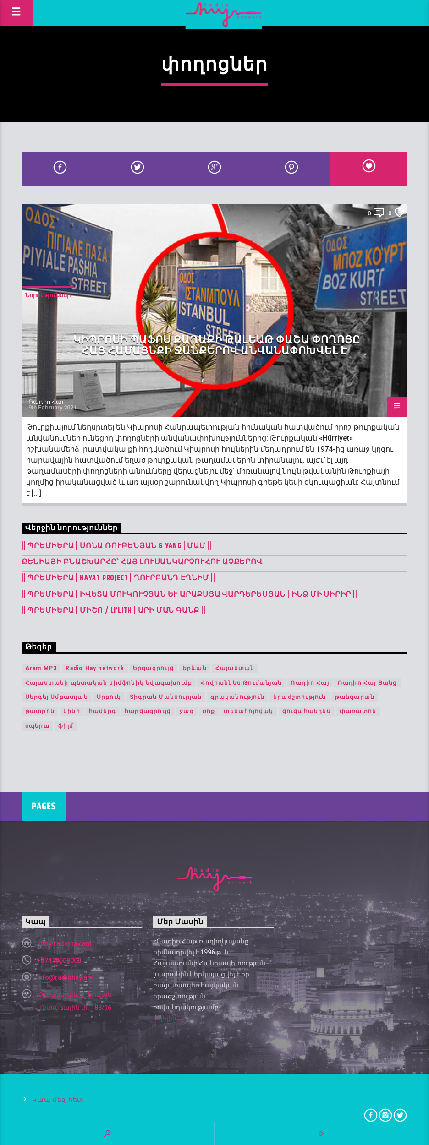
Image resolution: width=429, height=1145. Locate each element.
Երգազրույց (153, 668)
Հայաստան (235, 668)
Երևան (194, 668)
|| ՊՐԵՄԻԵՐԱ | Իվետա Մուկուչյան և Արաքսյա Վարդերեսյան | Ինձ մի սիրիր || (190, 594)
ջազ (187, 711)
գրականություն (237, 697)
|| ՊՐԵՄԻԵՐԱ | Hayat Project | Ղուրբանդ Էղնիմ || (118, 578)
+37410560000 (59, 960)
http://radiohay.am (64, 943)
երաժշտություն (299, 697)
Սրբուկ (109, 697)
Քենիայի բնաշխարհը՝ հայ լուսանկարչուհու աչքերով (142, 562)
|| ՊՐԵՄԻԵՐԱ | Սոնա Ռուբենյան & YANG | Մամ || (117, 546)
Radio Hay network (95, 668)
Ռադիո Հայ (46, 401)
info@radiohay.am (65, 977)
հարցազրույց (148, 711)
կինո (71, 711)
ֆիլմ (66, 726)
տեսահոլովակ (248, 711)
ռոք (209, 711)
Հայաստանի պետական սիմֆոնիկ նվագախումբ (108, 683)
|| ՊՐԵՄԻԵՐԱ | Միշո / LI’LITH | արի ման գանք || (114, 610)
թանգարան (355, 697)
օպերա (37, 726)
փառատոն (358, 711)
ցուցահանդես (306, 711)
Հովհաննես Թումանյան (241, 683)
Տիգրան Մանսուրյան (166, 697)
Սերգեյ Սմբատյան (56, 697)
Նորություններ (48, 295)
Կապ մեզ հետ (58, 1100)
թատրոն (40, 711)
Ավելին (168, 1019)
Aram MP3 (41, 668)
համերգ (102, 711)
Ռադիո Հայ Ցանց (367, 683)
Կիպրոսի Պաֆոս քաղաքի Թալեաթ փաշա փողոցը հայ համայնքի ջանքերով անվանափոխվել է (217, 345)
